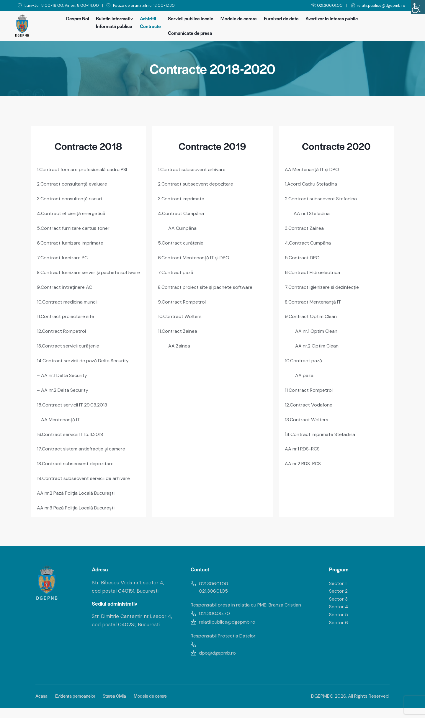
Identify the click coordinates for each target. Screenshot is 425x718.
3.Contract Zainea (305, 227)
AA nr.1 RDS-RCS (304, 443)
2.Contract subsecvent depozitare (198, 183)
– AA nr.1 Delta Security (64, 377)
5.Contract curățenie (182, 241)
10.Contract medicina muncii (69, 305)
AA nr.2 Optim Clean (318, 342)
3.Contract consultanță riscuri (71, 198)
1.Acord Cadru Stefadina (312, 183)
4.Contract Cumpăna (182, 212)
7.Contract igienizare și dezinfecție (324, 284)
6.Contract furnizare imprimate (73, 241)
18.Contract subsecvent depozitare (77, 463)
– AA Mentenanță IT (60, 420)
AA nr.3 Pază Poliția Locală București (79, 507)
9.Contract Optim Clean (312, 313)
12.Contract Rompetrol (63, 333)
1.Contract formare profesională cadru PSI (86, 169)
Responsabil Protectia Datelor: (226, 644)
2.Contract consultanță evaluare (74, 183)
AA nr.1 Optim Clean (318, 327)
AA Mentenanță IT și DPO (314, 169)
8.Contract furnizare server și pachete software (81, 273)
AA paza (304, 371)
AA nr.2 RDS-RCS (304, 457)
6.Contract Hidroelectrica (314, 270)
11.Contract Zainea (178, 327)
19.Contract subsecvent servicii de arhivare (86, 478)
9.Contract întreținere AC (66, 290)
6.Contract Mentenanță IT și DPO (196, 256)
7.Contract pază (176, 270)
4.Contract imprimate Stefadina (323, 429)
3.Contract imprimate (183, 198)
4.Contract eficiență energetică (73, 212)
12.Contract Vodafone (309, 400)
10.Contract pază (304, 356)
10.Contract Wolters (181, 313)
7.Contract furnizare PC (64, 256)
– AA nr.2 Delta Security (64, 391)
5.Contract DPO (303, 256)
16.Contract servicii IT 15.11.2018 (72, 435)
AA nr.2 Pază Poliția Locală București (79, 492)
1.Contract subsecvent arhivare (194, 169)
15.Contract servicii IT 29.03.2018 (74, 406)
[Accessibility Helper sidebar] (418, 7)
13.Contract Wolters (308, 414)
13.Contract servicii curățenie (70, 348)
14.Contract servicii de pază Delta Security (86, 362)
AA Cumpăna (183, 227)
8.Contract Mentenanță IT (315, 299)
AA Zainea (179, 342)
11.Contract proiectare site (67, 319)
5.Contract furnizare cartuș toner (76, 227)
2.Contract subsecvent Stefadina (323, 198)
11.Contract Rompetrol (310, 385)
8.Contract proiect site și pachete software (208, 284)
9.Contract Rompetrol (183, 299)
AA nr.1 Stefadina (313, 212)
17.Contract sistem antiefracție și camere (85, 449)
